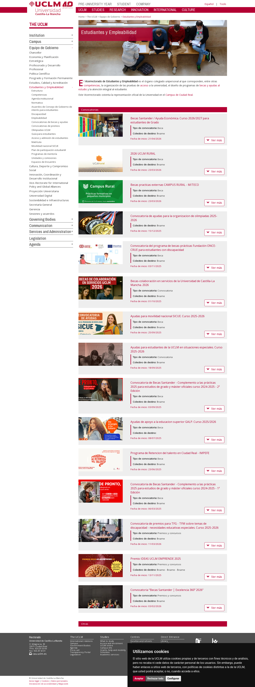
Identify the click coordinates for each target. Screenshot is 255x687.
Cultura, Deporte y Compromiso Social (48, 168)
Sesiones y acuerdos (41, 213)
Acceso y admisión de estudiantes (50, 138)
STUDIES (98, 9)
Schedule (105, 652)
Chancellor (35, 52)
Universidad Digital (40, 195)
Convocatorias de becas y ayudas (50, 122)
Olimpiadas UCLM (41, 130)
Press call (75, 650)
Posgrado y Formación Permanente (51, 78)
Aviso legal (34, 681)
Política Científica (39, 73)
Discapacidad (39, 114)
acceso (144, 85)
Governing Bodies (42, 219)
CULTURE (188, 9)
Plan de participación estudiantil (49, 150)
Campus (35, 41)
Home (81, 16)
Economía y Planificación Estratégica (43, 58)
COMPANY (143, 4)
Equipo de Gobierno (43, 47)
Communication (40, 225)
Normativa (37, 102)
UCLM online (106, 645)
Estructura (37, 90)
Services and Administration (50, 231)
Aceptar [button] (139, 678)
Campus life (106, 647)
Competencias (39, 94)
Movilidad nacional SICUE (45, 146)
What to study (107, 641)
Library (164, 641)
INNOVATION (139, 9)
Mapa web (63, 683)
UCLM (82, 9)
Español (209, 4)
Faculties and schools (141, 641)
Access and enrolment (111, 643)
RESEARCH (118, 9)
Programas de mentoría (44, 153)
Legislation (37, 238)
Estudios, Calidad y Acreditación (48, 82)
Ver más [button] (214, 140)
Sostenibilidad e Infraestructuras (49, 200)
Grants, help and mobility (113, 650)
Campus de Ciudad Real (179, 94)
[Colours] (215, 641)
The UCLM (38, 24)
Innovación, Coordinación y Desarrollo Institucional (45, 176)
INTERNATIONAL (165, 9)
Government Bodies (80, 645)
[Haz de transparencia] (199, 641)
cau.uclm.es (38, 653)
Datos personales (59, 681)
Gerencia (34, 209)
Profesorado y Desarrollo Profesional (44, 67)
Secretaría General (40, 204)
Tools (223, 4)
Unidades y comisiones (44, 158)
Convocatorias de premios (46, 125)
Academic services (109, 654)
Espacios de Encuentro (44, 161)
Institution (36, 35)
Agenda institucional (42, 98)
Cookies (45, 681)
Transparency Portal (80, 652)
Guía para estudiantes (44, 133)
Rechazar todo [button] (155, 678)
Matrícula (36, 141)
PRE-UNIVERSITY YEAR (95, 4)
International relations (81, 641)
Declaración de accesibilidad (42, 683)
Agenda (35, 244)
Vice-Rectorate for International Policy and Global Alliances (48, 184)
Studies (104, 637)
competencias (92, 85)
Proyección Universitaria (44, 191)
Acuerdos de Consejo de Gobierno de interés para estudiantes (52, 108)
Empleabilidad (39, 117)
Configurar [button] (173, 678)
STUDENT (124, 4)
